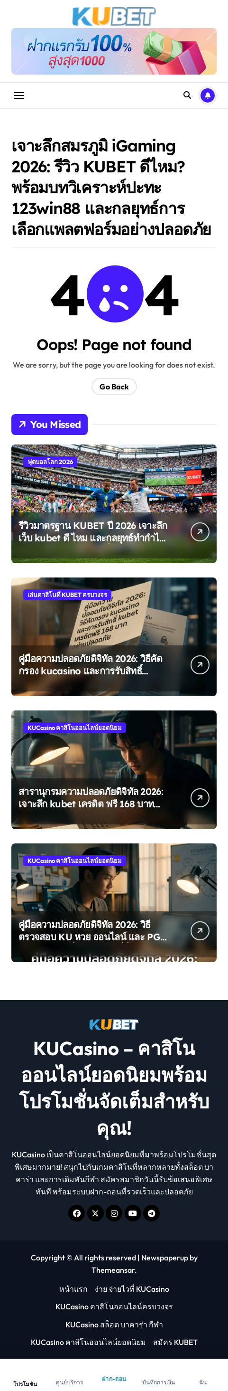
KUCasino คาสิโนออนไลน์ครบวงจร (114, 1306)
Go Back (114, 386)
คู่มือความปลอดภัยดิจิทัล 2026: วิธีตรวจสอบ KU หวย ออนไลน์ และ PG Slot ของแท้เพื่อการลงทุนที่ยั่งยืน (89, 936)
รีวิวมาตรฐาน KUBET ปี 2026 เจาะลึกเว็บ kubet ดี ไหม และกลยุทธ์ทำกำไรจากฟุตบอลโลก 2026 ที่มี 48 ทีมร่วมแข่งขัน (92, 544)
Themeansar (113, 1270)
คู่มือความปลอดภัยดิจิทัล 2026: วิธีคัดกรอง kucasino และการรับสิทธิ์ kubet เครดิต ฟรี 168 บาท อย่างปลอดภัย (90, 677)
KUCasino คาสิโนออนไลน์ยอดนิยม (74, 727)
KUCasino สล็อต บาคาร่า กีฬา (114, 1324)
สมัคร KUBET (175, 1342)
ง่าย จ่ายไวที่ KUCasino (132, 1289)
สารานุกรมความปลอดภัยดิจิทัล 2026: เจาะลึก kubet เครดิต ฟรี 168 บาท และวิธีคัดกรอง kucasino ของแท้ (90, 803)
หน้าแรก (73, 1289)
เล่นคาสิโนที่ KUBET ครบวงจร (67, 594)
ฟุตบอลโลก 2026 (50, 461)
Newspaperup (164, 1257)
